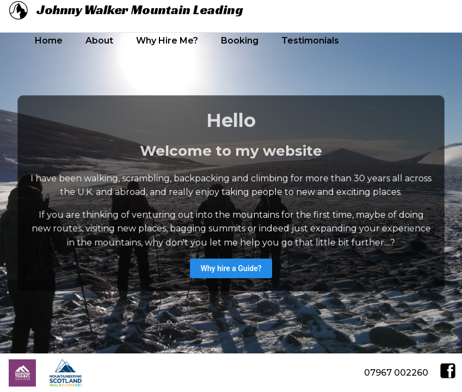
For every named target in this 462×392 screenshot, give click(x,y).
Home (49, 40)
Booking (239, 40)
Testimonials (310, 40)
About (99, 40)
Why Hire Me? (167, 40)
